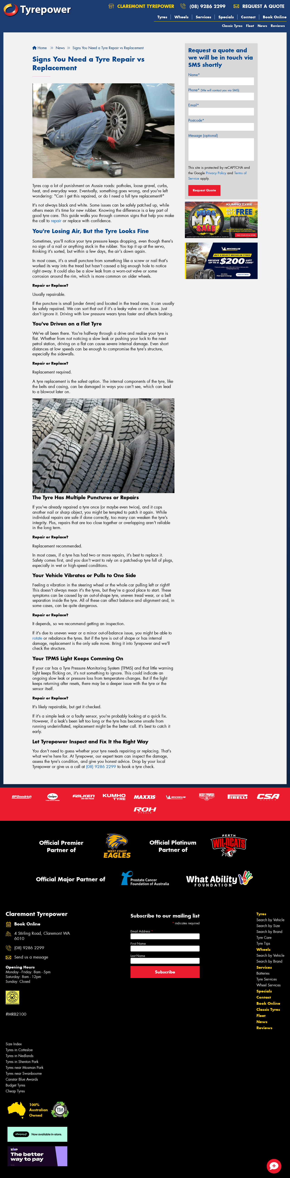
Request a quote (259, 6)
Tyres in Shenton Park (22, 1061)
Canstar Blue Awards (22, 1079)
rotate (37, 638)
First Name (138, 944)
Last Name (137, 956)
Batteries (262, 973)
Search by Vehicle (270, 920)
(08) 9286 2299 (207, 6)
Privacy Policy (216, 173)
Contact (248, 16)
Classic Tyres (232, 26)
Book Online (275, 16)
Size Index (14, 1044)
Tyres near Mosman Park (25, 1067)
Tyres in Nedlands (19, 1055)
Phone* (213, 90)
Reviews (278, 26)
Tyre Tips (263, 943)
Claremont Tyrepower (141, 6)
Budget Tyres (15, 1085)
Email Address (141, 931)
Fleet (250, 26)
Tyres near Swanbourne (24, 1073)
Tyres (162, 16)
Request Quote (204, 190)
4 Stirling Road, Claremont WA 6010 (42, 936)
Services (203, 16)
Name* (194, 74)
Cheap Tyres (15, 1091)
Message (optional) (203, 135)
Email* (193, 105)
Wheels (181, 16)
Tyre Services (266, 979)
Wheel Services (268, 985)
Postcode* (196, 120)
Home (39, 48)
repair (56, 221)
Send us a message (31, 957)
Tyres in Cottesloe (19, 1050)
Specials (226, 16)
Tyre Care (263, 937)
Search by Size (268, 925)
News (262, 26)
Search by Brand (269, 931)
